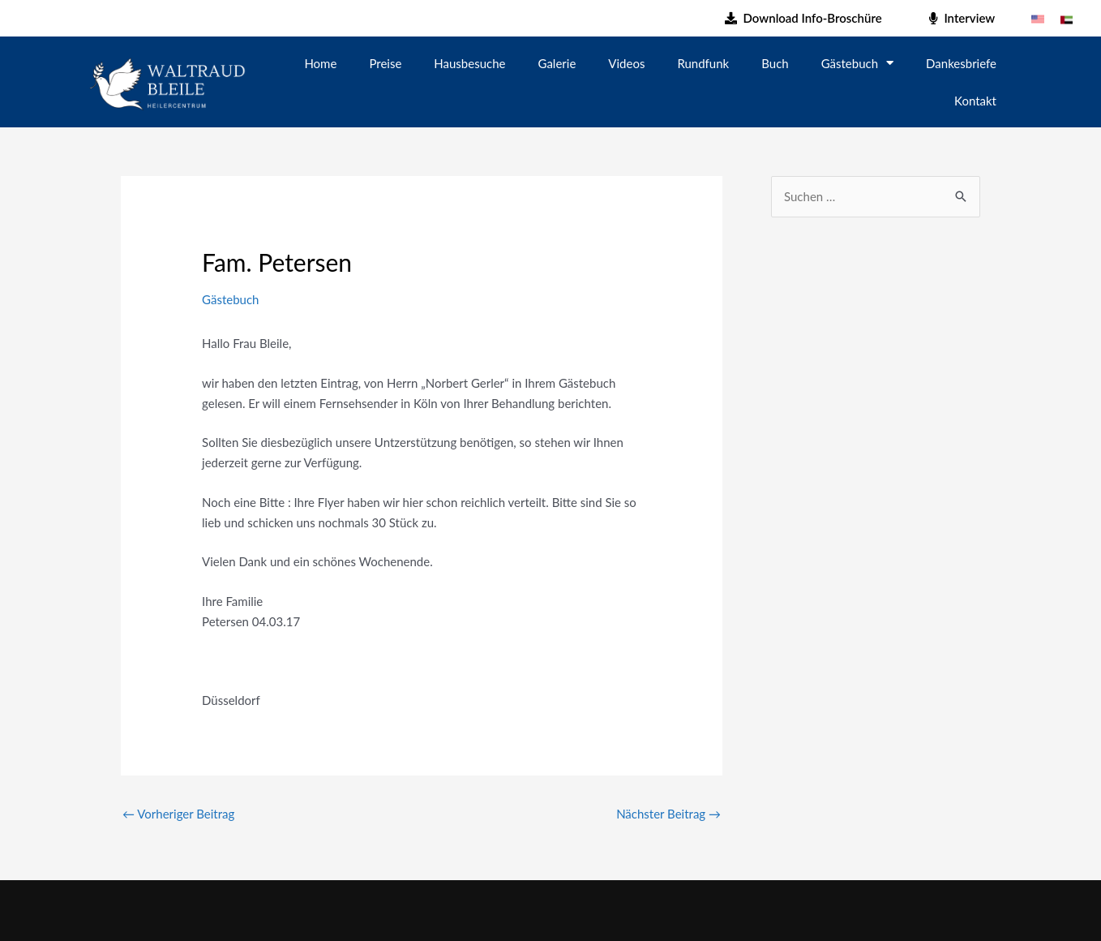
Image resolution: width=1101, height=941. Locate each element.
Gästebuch (857, 63)
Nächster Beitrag (668, 813)
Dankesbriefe (961, 63)
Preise (385, 63)
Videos (626, 63)
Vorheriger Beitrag (178, 813)
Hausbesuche (469, 63)
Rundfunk (703, 63)
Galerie (557, 63)
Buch (774, 63)
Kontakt (975, 100)
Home (320, 63)
